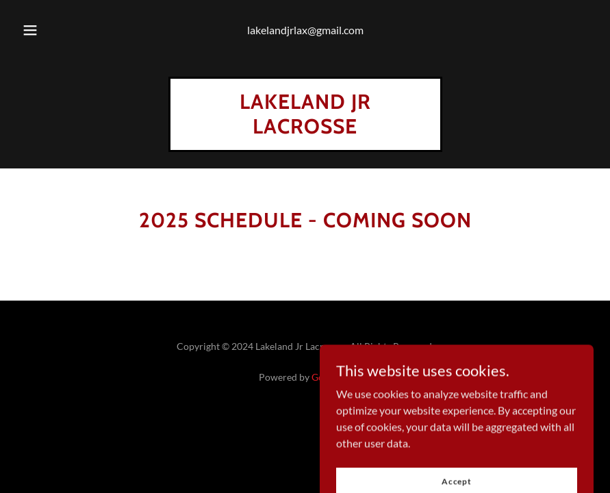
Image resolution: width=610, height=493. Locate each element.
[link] (305, 129)
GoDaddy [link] (332, 377)
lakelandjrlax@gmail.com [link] (305, 29)
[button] (42, 30)
